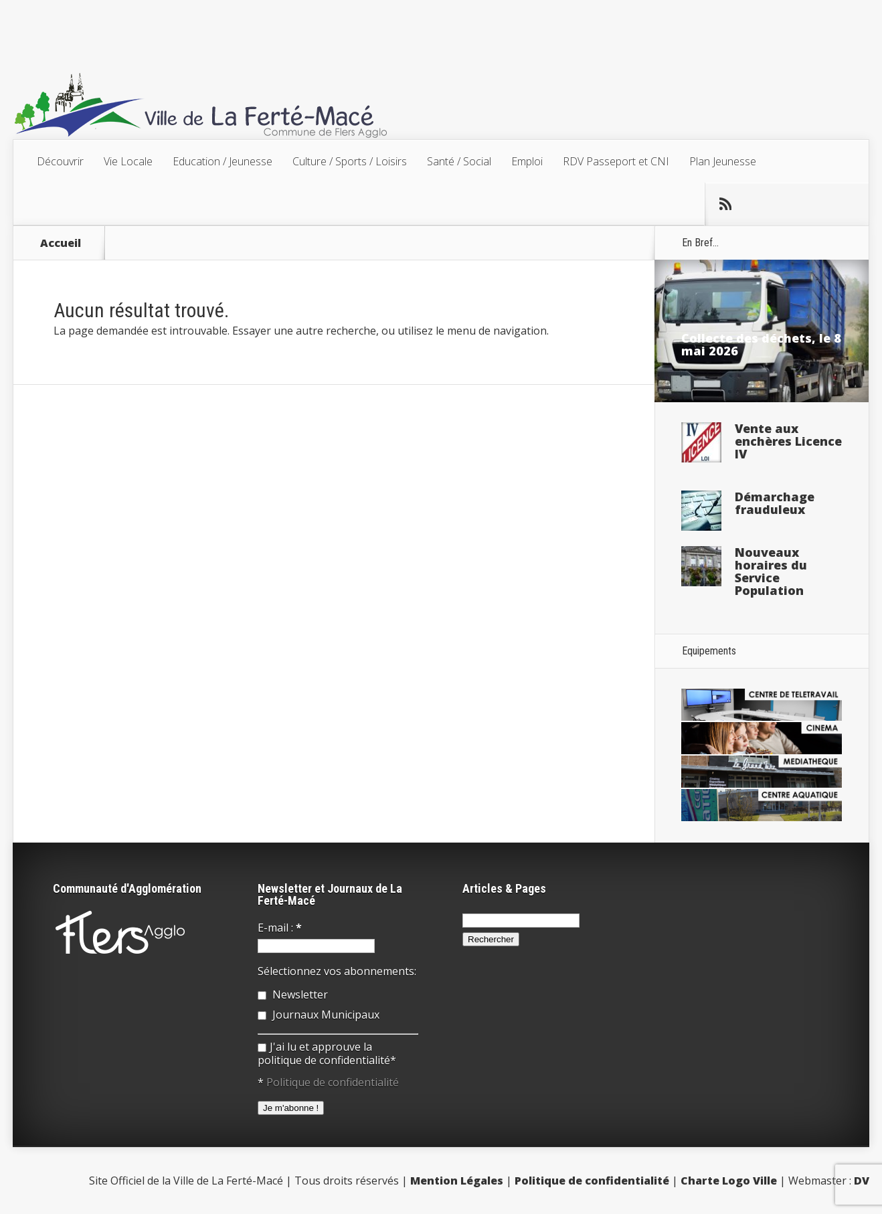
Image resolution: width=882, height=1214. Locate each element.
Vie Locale (128, 161)
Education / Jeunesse (222, 161)
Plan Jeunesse (722, 161)
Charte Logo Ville (729, 1180)
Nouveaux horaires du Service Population (771, 571)
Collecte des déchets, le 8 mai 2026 (761, 344)
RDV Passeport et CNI (616, 161)
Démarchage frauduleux (774, 503)
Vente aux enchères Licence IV (788, 441)
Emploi (527, 161)
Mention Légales (456, 1180)
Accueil (60, 243)
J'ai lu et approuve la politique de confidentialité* (327, 1053)
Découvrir (60, 161)
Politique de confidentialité (332, 1082)
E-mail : (280, 927)
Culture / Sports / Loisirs (349, 161)
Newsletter (293, 994)
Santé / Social (459, 161)
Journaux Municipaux (318, 1014)
